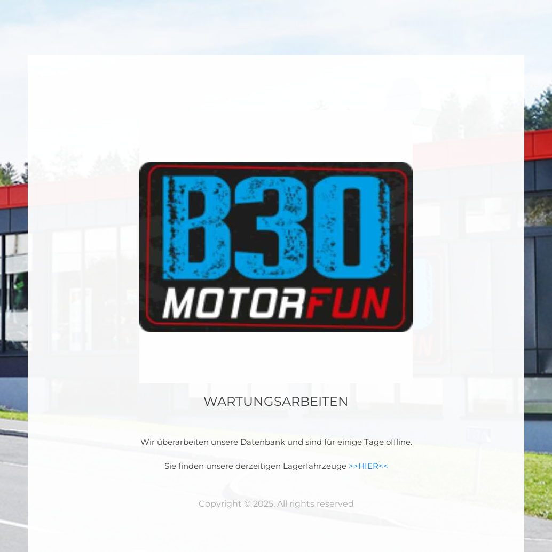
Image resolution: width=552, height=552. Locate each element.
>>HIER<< (368, 466)
